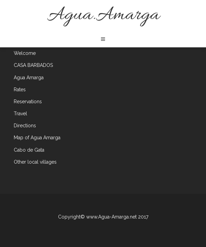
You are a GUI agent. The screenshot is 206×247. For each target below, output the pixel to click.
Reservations (28, 101)
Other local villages (35, 162)
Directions (25, 125)
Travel (20, 113)
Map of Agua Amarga (37, 137)
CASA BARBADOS (33, 65)
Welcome (25, 53)
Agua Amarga (29, 77)
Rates (20, 89)
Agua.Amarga (103, 15)
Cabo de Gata (29, 150)
